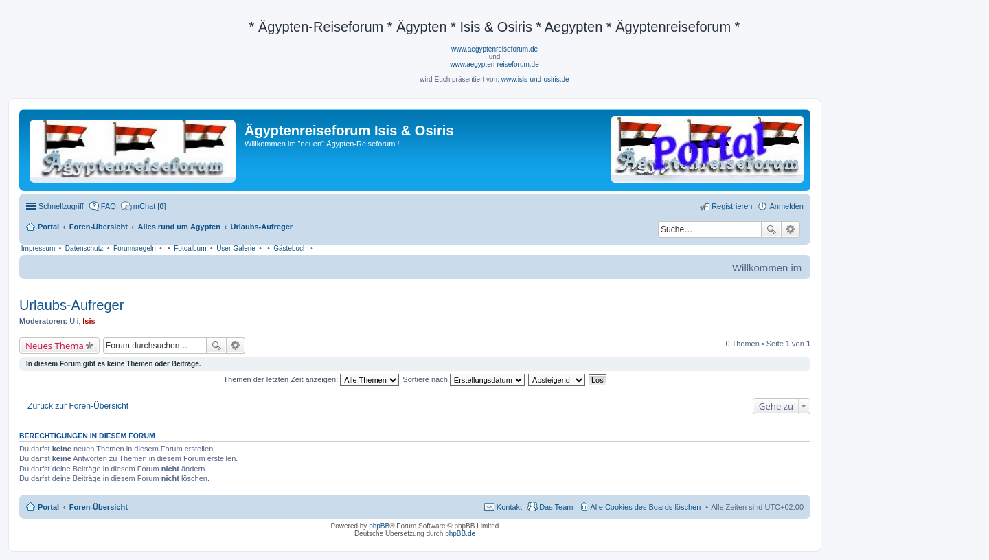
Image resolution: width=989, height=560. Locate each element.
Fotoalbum (190, 248)
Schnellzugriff (61, 206)
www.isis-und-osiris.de (535, 79)
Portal (48, 227)
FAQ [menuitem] (108, 206)
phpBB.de (460, 533)
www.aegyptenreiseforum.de (494, 49)
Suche (771, 229)
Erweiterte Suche (791, 229)
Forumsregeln (134, 248)
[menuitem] (143, 206)
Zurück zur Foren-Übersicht (77, 406)
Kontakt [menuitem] (509, 507)
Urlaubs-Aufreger (71, 305)
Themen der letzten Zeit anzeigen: (311, 379)
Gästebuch (289, 248)
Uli (73, 321)
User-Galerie (235, 248)
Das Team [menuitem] (556, 507)
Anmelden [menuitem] (786, 206)
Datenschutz (84, 248)
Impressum (38, 248)
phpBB (379, 526)
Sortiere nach (463, 379)
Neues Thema (54, 345)
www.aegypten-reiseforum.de (494, 64)
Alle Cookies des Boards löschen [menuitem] (646, 507)
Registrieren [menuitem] (732, 206)
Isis (88, 321)
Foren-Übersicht (98, 507)
